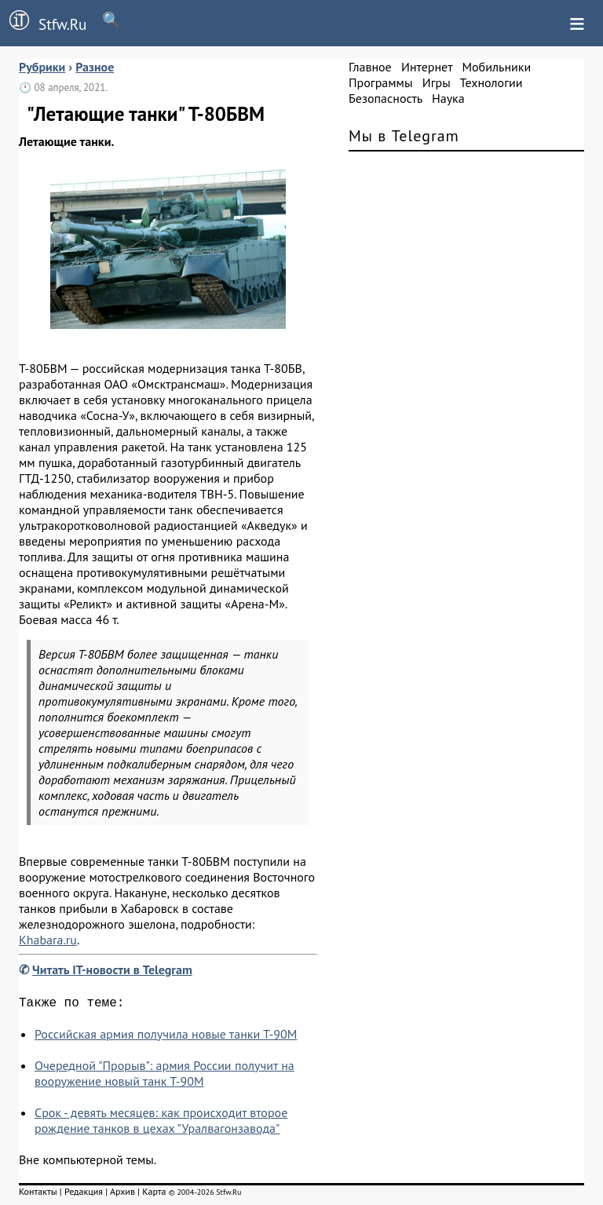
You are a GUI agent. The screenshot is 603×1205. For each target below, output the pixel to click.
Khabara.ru (48, 940)
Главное (370, 67)
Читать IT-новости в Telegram (112, 969)
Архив (122, 1194)
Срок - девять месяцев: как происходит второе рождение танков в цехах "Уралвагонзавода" (161, 1123)
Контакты (38, 1194)
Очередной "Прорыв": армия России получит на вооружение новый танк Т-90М (164, 1076)
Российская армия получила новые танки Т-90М (166, 1037)
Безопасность (385, 98)
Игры (436, 82)
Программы (380, 82)
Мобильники (496, 67)
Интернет (426, 67)
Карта (154, 1194)
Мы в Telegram (404, 136)
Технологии (491, 82)
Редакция (83, 1194)
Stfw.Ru (43, 22)
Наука (448, 98)
